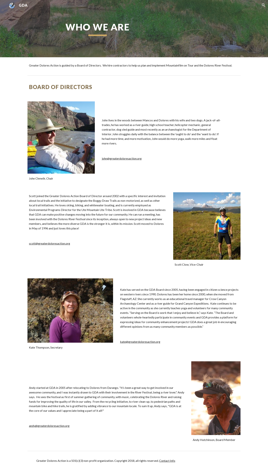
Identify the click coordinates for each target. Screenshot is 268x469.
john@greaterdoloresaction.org (122, 158)
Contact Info (167, 460)
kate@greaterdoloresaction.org (140, 341)
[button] (263, 5)
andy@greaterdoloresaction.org (49, 425)
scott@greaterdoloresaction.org (49, 243)
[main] (97, 28)
